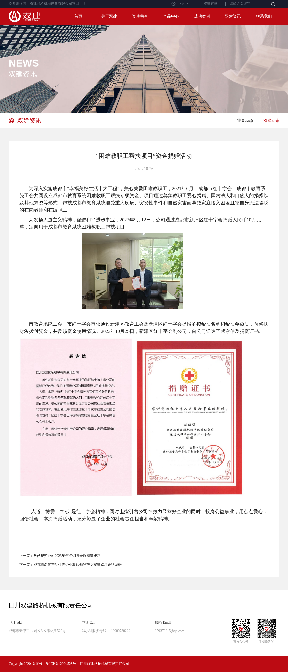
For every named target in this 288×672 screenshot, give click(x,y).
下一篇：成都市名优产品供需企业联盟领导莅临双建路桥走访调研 (70, 565)
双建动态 (271, 120)
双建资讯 (233, 16)
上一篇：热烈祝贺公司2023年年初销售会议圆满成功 (60, 556)
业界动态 (245, 120)
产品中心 (171, 16)
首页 (78, 16)
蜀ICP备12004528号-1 (62, 664)
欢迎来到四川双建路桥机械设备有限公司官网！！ (47, 4)
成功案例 (202, 16)
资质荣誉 (140, 16)
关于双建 (109, 16)
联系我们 (264, 16)
